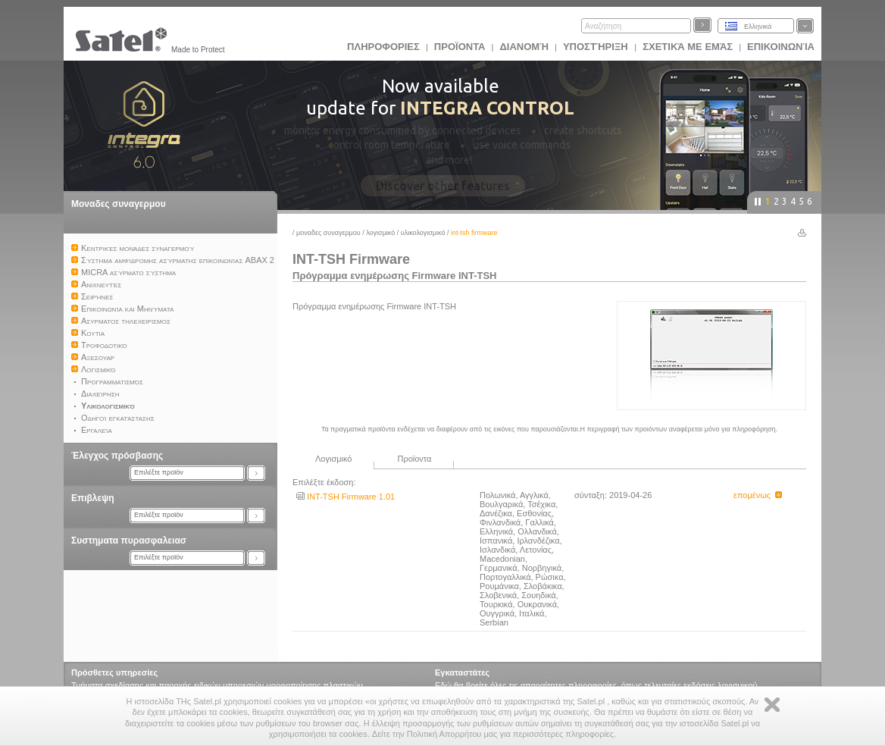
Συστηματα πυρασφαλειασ (128, 540)
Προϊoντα (460, 46)
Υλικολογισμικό (423, 233)
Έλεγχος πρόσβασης (117, 455)
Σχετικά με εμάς (688, 46)
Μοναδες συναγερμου (118, 204)
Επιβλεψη (92, 498)
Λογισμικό (380, 233)
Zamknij (772, 704)
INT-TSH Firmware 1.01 (345, 496)
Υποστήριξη (596, 46)
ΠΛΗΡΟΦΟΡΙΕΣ (383, 46)
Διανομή (523, 46)
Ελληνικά (757, 26)
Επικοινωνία (781, 46)
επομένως (757, 495)
